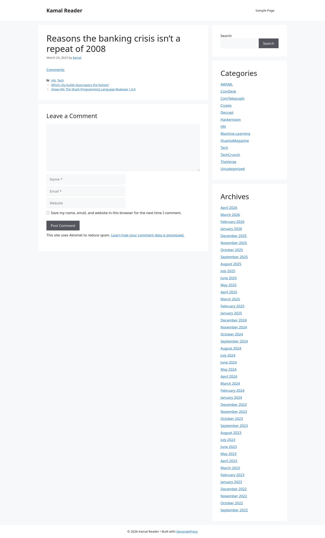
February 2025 (232, 306)
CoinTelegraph (232, 98)
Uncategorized (233, 168)
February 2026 (232, 221)
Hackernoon (231, 119)
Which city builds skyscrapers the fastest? (80, 85)
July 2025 (228, 270)
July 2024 (228, 355)
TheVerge (228, 161)
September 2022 (234, 510)
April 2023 (229, 460)
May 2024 (228, 369)
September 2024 (234, 341)
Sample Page (265, 10)
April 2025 (229, 292)
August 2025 (231, 263)
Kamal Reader (64, 10)
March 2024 (230, 383)
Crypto (226, 105)
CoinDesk (228, 91)
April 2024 (229, 376)
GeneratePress (187, 531)
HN (53, 80)
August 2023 (231, 432)
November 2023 (234, 411)
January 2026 (231, 228)
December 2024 (234, 320)
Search (226, 35)
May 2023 (228, 453)
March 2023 (230, 467)
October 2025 (232, 249)
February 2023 (232, 474)
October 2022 (232, 503)
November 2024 (234, 327)
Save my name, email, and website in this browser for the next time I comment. (116, 212)
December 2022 (234, 488)
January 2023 (231, 481)
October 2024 (232, 334)
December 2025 (234, 235)
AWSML (227, 84)
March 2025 (230, 299)
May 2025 (228, 285)
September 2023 (234, 425)
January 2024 (231, 397)
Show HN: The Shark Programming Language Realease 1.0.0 (93, 89)
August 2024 (231, 348)
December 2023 (234, 404)
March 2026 (230, 214)
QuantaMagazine (235, 140)
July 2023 (228, 439)
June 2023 (229, 446)
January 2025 (231, 313)
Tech (60, 80)
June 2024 (229, 362)
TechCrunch (230, 154)
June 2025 (229, 278)
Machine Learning (235, 133)
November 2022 (234, 496)
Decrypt (227, 112)
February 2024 (232, 390)
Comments (55, 69)
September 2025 (234, 256)
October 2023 (232, 418)
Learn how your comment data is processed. (147, 235)
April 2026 (229, 207)
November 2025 (234, 242)
